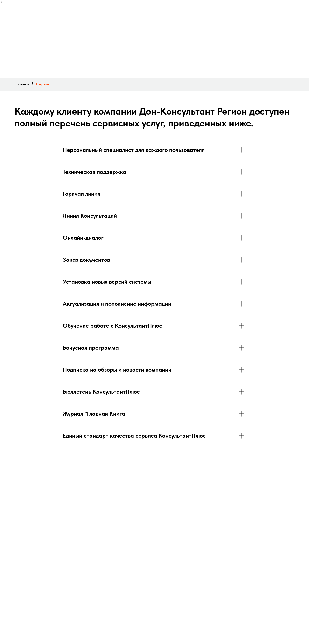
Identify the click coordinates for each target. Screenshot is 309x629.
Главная (21, 84)
